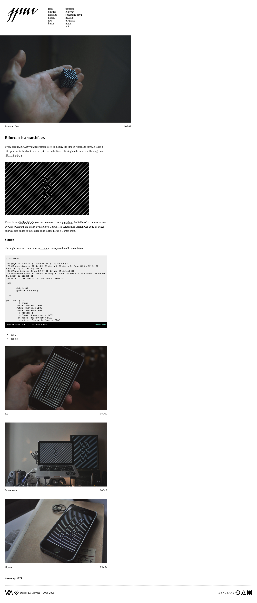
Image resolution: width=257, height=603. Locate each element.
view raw (101, 325)
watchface (67, 222)
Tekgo (101, 226)
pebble (14, 339)
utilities (52, 11)
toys (50, 20)
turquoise (70, 20)
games (51, 17)
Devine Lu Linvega (30, 593)
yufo (67, 26)
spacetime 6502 (73, 14)
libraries (52, 14)
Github (53, 226)
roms (50, 8)
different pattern (13, 155)
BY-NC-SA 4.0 (226, 593)
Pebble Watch (26, 222)
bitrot (51, 23)
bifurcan (69, 11)
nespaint (69, 17)
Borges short (68, 230)
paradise (69, 8)
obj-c (13, 335)
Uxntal (44, 248)
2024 (19, 578)
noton (68, 23)
